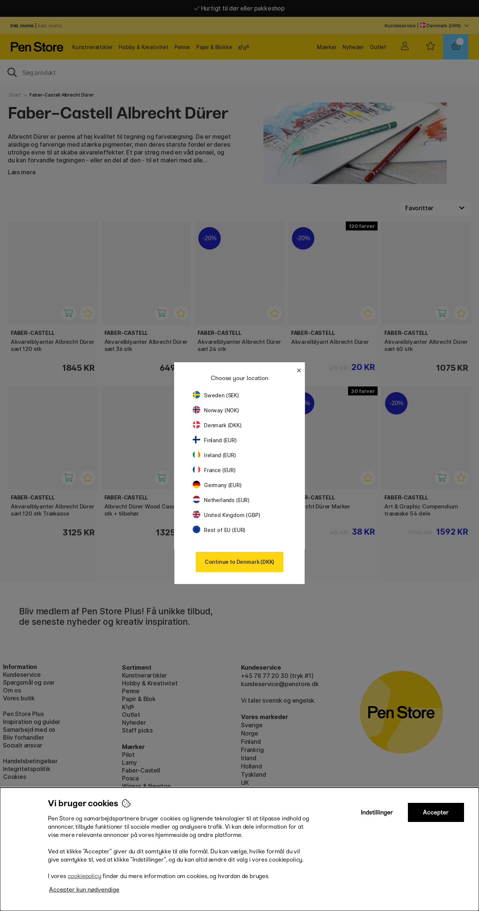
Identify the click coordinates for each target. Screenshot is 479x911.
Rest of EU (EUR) (219, 530)
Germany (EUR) (217, 485)
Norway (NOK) (216, 410)
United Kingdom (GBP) (226, 515)
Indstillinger (377, 812)
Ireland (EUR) (214, 455)
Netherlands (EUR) (221, 500)
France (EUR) (214, 470)
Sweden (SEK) (216, 395)
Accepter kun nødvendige (84, 889)
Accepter (436, 812)
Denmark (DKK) (217, 425)
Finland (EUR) (215, 440)
